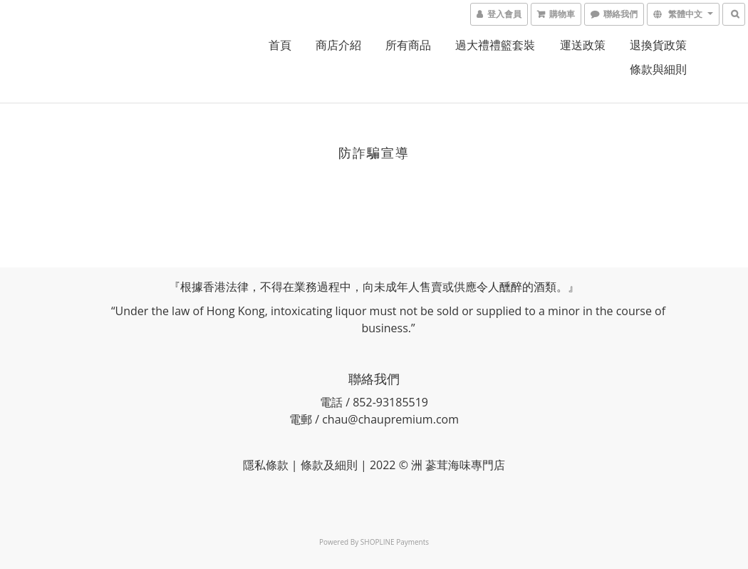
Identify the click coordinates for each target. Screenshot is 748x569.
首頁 (280, 45)
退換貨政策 (658, 45)
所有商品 (408, 45)
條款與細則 (658, 69)
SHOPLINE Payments (394, 542)
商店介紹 (338, 45)
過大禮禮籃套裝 (495, 45)
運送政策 (583, 45)
